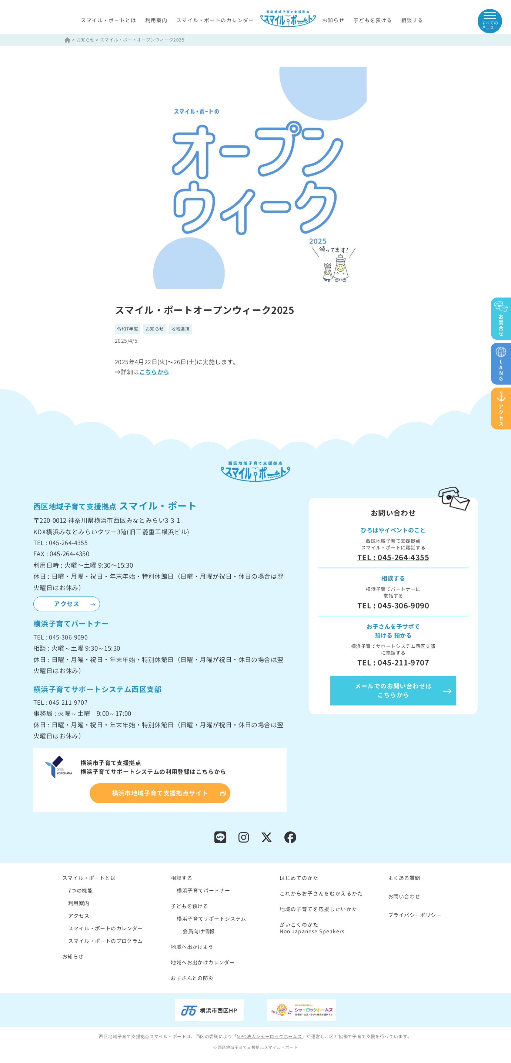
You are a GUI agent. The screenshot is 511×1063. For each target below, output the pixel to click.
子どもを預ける (372, 20)
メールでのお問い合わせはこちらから (393, 691)
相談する (412, 20)
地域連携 (180, 329)
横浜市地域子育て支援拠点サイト (160, 793)
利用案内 (156, 20)
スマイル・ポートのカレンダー (215, 20)
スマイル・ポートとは (108, 20)
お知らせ (333, 20)
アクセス (67, 604)
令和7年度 (127, 329)
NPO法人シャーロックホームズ (269, 1037)
